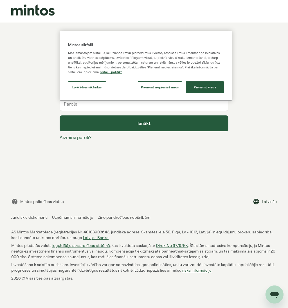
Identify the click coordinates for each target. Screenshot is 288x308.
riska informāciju (197, 270)
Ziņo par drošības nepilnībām (124, 217)
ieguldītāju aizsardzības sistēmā (81, 245)
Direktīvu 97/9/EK (172, 245)
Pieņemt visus (205, 87)
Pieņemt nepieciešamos (160, 87)
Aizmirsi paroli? (75, 137)
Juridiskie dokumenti (29, 217)
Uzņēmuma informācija (72, 217)
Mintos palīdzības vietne (37, 201)
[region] (146, 66)
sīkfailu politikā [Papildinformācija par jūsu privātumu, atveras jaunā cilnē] (111, 72)
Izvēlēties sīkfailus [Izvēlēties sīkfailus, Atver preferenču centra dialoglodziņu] (87, 87)
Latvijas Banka (96, 237)
